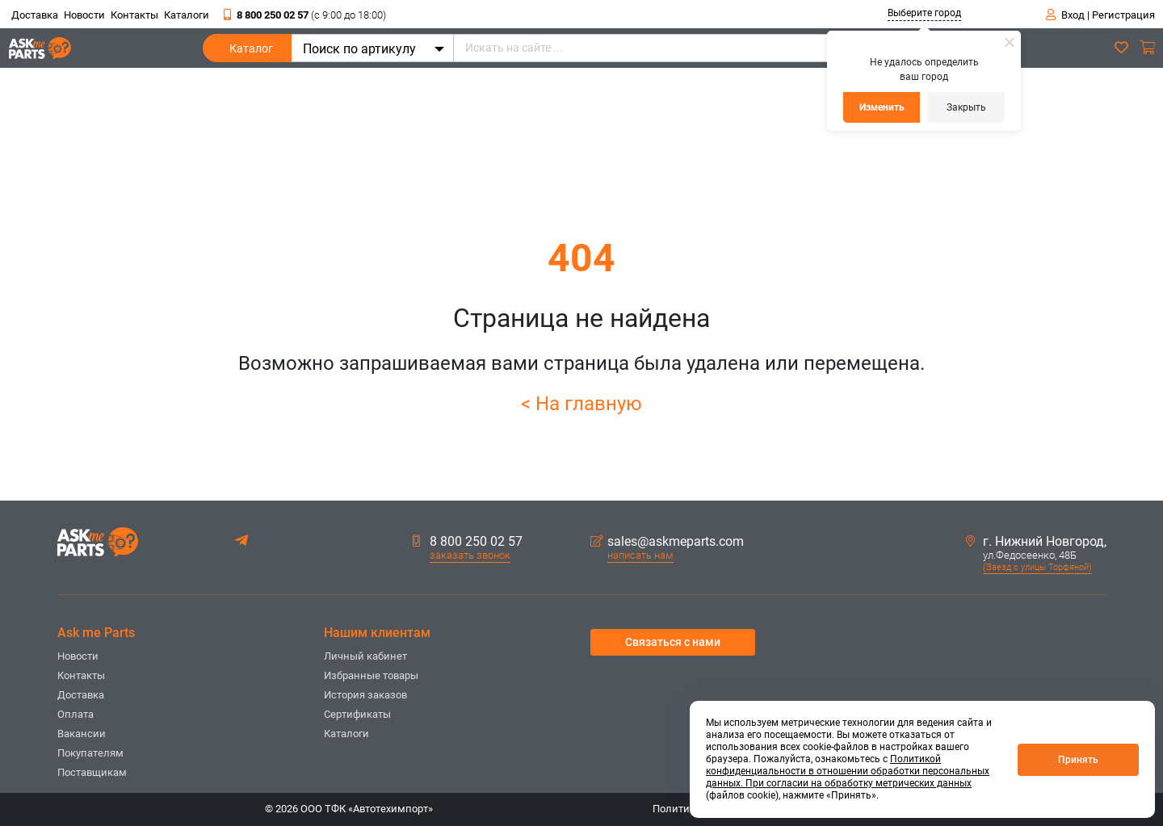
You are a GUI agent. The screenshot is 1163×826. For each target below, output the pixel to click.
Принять (1078, 759)
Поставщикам (92, 772)
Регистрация (1123, 15)
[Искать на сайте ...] (707, 48)
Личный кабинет (365, 656)
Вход (1073, 15)
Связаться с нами (672, 641)
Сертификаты (357, 714)
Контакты (134, 15)
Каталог (251, 52)
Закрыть (966, 107)
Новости (84, 15)
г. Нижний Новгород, (1036, 541)
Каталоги (186, 15)
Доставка (34, 15)
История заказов (365, 695)
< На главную (581, 403)
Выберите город (924, 13)
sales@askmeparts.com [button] (667, 541)
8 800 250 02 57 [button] (468, 541)
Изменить (882, 107)
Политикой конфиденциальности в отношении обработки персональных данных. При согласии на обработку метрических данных (847, 771)
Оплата (75, 714)
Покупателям (90, 753)
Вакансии (81, 733)
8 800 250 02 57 (305, 15)
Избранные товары (371, 675)
